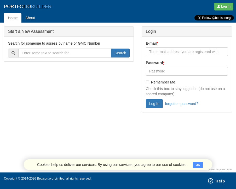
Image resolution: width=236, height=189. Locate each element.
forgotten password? (181, 104)
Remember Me (160, 82)
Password (156, 63)
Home (13, 18)
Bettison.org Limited (50, 178)
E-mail (152, 43)
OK (198, 164)
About (30, 18)
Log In (224, 6)
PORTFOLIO (27, 6)
